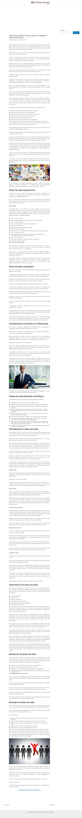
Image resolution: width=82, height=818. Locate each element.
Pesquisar (62, 30)
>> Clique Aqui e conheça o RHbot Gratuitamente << (29, 790)
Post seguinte (52, 805)
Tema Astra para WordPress (48, 812)
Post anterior (6, 805)
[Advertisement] (41, 16)
